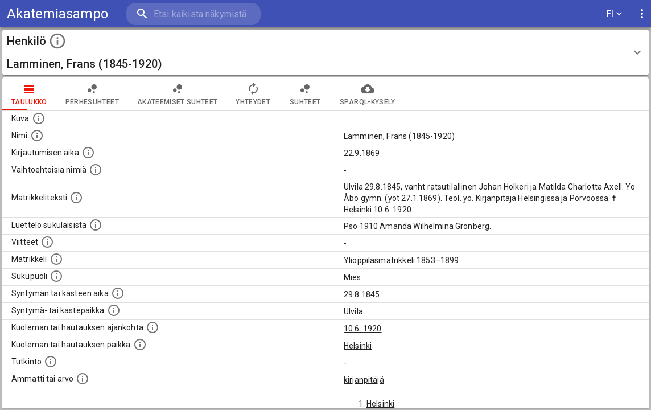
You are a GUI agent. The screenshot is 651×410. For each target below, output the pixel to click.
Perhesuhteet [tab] (92, 93)
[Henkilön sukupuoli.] (56, 276)
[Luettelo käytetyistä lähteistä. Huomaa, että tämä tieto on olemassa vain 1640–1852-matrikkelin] (47, 242)
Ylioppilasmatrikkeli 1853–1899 (401, 260)
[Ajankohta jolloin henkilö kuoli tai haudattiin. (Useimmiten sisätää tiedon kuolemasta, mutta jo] (152, 327)
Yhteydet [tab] (252, 93)
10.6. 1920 (363, 328)
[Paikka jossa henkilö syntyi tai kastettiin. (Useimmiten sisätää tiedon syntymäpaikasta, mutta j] (114, 310)
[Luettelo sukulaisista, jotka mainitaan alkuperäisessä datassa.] (95, 225)
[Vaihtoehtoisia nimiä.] (95, 170)
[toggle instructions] (57, 41)
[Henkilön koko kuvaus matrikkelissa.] (76, 197)
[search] (193, 14)
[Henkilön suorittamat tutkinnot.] (51, 361)
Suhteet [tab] (305, 93)
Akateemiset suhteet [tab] (177, 93)
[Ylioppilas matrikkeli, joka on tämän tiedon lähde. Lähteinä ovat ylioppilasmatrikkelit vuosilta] (56, 259)
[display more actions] (642, 14)
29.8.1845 (362, 294)
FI (614, 13)
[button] (325, 52)
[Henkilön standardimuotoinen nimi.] (37, 135)
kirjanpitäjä (364, 379)
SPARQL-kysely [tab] (367, 93)
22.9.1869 (362, 153)
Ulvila (353, 311)
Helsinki (358, 345)
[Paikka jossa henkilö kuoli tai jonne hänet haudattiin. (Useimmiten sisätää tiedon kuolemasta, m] (140, 344)
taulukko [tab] (29, 93)
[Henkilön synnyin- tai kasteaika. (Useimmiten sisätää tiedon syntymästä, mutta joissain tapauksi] (118, 293)
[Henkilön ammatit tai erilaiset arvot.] (82, 379)
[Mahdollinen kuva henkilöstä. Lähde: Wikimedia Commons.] (39, 118)
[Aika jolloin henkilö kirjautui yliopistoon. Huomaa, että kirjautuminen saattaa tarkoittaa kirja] (88, 153)
